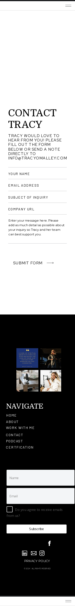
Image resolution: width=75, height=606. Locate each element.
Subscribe (36, 529)
